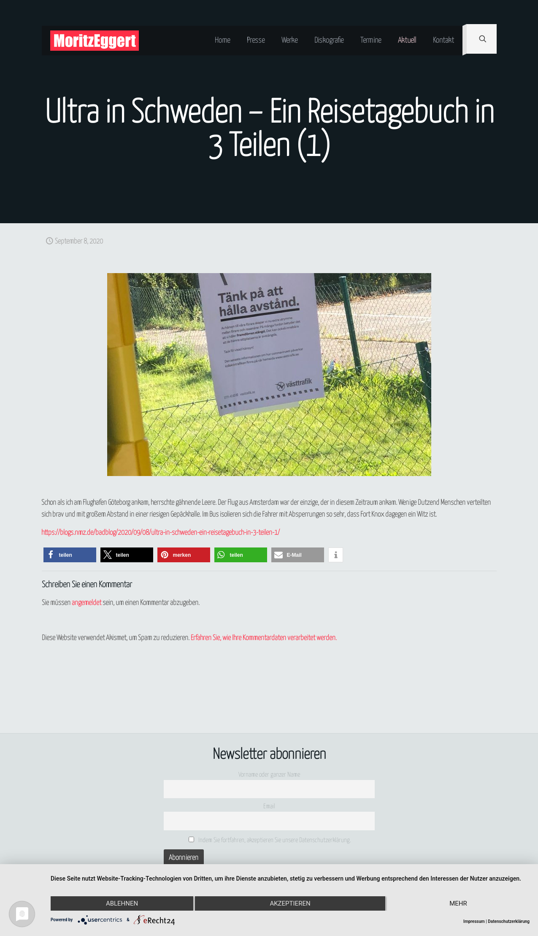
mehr (458, 903)
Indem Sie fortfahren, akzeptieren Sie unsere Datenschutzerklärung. (270, 840)
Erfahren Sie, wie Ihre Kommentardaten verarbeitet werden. (264, 638)
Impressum (474, 921)
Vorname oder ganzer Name (269, 775)
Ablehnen (122, 903)
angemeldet (86, 603)
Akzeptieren (290, 903)
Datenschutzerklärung (509, 921)
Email (269, 806)
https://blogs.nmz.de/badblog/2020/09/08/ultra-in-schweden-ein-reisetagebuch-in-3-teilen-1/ (160, 532)
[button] (69, 554)
